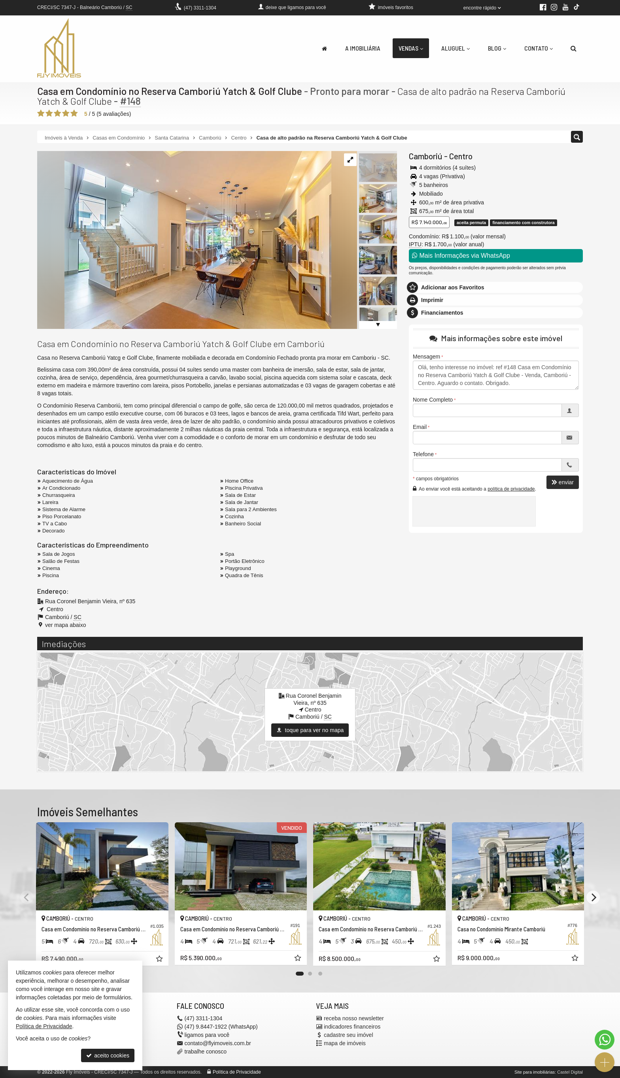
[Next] (593, 897)
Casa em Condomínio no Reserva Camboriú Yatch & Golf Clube (169, 91)
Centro (461, 156)
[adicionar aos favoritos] (160, 960)
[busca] (573, 48)
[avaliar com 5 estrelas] (74, 113)
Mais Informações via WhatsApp (461, 255)
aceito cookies (107, 1055)
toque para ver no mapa (310, 730)
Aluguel (455, 48)
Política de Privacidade (237, 1072)
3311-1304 (200, 8)
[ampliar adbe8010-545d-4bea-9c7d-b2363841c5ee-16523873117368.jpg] (184, 239)
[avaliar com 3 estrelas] (57, 113)
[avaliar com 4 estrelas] (66, 113)
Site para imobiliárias (534, 1072)
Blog (497, 48)
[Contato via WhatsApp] (604, 1040)
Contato (538, 48)
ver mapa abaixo (65, 625)
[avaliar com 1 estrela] (41, 113)
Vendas (411, 48)
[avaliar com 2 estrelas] (49, 113)
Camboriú (425, 156)
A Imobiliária (362, 48)
